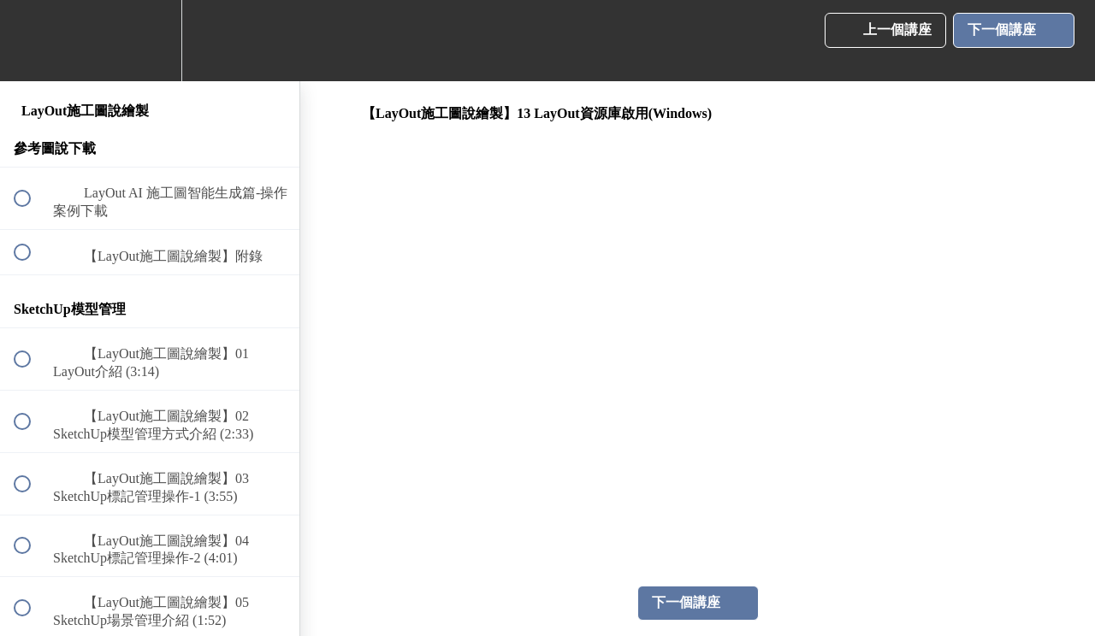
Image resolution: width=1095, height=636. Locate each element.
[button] (31, 40)
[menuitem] (149, 40)
